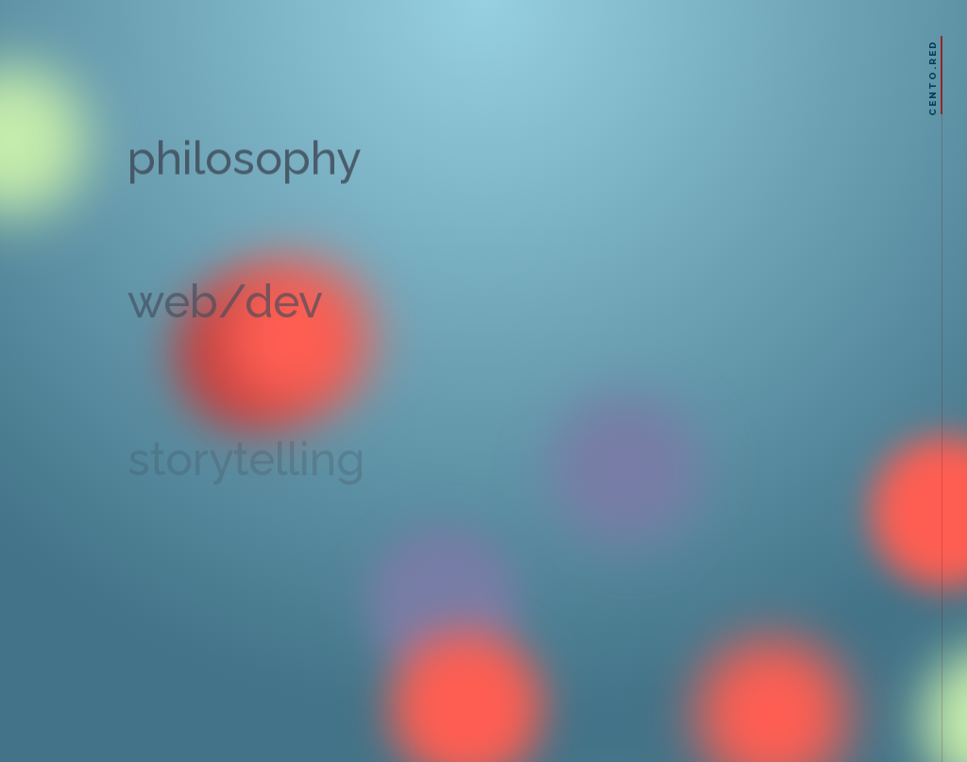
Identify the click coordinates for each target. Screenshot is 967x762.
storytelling (246, 468)
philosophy (244, 163)
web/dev (225, 308)
